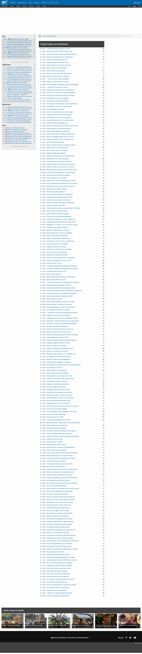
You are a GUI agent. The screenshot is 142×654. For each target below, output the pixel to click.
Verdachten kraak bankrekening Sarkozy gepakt (61, 431)
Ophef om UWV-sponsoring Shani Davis (58, 73)
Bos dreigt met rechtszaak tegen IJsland (58, 546)
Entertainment (22, 3)
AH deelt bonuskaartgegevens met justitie (59, 519)
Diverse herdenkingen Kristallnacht (57, 235)
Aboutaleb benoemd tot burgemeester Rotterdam (61, 323)
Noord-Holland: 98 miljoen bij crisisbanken (59, 491)
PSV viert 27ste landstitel (19, 98)
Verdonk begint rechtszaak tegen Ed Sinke (59, 513)
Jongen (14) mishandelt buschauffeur (57, 384)
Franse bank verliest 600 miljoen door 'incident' (60, 458)
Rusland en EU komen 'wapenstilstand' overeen (61, 180)
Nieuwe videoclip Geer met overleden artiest (60, 120)
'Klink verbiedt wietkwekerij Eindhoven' (58, 131)
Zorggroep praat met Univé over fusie (57, 403)
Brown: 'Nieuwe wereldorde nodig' (56, 211)
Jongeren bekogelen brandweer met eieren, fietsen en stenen (19, 51)
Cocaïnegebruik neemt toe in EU (56, 271)
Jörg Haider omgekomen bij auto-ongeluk (59, 524)
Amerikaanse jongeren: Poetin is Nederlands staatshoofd (63, 290)
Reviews (25, 6)
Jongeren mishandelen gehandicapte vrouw (59, 348)
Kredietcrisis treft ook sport (54, 439)
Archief (44, 6)
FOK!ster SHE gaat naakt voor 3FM (58, 49)
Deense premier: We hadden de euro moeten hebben (62, 488)
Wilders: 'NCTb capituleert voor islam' (57, 532)
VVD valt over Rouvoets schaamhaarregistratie (60, 92)
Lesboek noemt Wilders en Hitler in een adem (60, 301)
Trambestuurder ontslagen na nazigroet (58, 362)
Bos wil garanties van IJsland (55, 552)
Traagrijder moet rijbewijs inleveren (57, 227)
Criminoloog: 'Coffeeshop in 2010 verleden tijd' (60, 219)
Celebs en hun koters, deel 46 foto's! (19, 140)
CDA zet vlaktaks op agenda (55, 109)
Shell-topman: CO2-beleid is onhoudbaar (59, 249)
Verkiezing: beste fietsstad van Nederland (59, 392)
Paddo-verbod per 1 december (55, 205)
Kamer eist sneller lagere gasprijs (56, 409)
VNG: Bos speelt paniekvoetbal (56, 486)
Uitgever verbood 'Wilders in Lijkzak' (57, 81)
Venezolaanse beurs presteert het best (58, 356)
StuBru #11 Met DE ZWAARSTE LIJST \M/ (19, 134)
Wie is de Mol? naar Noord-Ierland (57, 150)
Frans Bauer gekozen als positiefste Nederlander (61, 293)
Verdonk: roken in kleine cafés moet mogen (59, 112)
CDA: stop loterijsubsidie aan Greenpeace (59, 433)
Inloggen (137, 3)
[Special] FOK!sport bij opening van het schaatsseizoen (63, 422)
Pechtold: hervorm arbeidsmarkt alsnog (58, 568)
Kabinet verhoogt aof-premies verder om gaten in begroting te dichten (19, 42)
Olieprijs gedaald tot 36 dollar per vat (57, 62)
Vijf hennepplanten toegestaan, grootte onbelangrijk (62, 84)
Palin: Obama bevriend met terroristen (58, 574)
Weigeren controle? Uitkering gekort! (57, 516)
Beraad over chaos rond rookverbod (57, 158)
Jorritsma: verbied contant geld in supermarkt (60, 202)
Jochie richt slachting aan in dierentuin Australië (61, 585)
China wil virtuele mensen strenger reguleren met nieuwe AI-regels (19, 46)
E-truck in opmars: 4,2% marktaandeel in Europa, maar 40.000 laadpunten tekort (19, 70)
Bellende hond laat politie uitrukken (57, 255)
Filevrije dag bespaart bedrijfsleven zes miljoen (60, 557)
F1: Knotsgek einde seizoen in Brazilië (58, 310)
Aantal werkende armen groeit (55, 71)
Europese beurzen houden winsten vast (58, 505)
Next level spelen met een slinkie (19, 47)
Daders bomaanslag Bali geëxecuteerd (58, 238)
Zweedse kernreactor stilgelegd (56, 428)
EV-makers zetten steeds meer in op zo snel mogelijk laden (19, 54)
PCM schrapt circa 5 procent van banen (58, 65)
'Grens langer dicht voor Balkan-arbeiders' (59, 161)
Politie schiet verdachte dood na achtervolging (60, 172)
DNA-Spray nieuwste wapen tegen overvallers (60, 95)
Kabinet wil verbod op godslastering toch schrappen (62, 334)
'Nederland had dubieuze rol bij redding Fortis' (60, 156)
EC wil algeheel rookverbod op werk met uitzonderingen (63, 365)
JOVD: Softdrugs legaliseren (55, 142)
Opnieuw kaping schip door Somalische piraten (60, 145)
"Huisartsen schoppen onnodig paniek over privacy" (62, 268)
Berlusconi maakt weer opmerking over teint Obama (62, 126)
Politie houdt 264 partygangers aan (57, 123)
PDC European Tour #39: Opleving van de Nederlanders (19, 141)
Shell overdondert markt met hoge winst (58, 332)
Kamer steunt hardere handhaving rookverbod (60, 134)
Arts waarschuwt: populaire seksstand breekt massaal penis (19, 41)
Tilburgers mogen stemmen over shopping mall (60, 354)
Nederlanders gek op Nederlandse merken (59, 197)
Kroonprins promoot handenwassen (57, 494)
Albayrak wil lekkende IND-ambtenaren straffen (60, 288)
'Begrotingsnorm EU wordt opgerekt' (57, 98)
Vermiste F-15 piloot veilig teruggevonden (19, 120)
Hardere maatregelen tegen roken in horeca (59, 136)
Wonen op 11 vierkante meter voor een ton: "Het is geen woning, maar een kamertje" (19, 69)
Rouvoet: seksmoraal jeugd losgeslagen (58, 216)
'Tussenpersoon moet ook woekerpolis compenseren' (62, 541)
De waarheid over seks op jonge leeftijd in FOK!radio (63, 208)
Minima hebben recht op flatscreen (57, 425)
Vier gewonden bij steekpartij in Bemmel (58, 285)
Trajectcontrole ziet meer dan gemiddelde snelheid (62, 318)
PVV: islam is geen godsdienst (55, 191)
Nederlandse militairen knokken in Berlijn (58, 565)
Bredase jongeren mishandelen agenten (58, 128)
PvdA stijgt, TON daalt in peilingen (56, 571)
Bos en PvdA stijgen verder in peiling (57, 510)
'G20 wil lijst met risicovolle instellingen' (58, 175)
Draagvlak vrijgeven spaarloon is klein (58, 343)
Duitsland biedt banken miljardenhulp (57, 508)
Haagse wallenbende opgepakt (55, 153)
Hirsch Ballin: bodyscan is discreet (57, 381)
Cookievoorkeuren (83, 637)
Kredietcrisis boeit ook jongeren (56, 461)
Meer (57, 3)
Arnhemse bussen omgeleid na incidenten (59, 475)
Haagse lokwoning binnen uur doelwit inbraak (60, 90)
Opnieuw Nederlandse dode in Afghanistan (59, 57)
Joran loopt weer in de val (54, 263)
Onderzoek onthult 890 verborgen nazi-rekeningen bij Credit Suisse (19, 58)
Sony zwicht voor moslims (54, 442)
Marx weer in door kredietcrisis (55, 466)
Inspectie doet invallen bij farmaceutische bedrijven (62, 453)
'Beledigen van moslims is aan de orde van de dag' (62, 224)
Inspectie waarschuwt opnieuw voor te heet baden (61, 469)
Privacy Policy (71, 637)
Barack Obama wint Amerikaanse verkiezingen (60, 277)
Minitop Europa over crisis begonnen (57, 576)
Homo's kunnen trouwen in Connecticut (58, 200)
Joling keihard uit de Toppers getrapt (57, 213)
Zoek (140, 6)
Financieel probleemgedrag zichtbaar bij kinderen (61, 340)
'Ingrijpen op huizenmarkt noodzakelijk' (58, 315)
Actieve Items (4, 6)
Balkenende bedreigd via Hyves (56, 279)
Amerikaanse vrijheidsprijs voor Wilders (58, 420)
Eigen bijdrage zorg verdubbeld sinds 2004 (59, 296)
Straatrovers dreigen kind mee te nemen (58, 260)
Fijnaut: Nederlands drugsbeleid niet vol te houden (61, 183)
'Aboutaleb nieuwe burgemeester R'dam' (60, 464)
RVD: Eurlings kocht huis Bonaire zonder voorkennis (62, 406)
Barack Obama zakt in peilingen (56, 450)
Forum (128, 6)
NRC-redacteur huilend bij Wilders (58, 79)
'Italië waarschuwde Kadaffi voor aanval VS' (59, 329)
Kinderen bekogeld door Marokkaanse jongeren (62, 266)
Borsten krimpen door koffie (54, 417)
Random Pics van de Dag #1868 (19, 39)
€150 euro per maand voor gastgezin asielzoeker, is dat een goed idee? (19, 72)
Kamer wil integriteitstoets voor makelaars (59, 543)
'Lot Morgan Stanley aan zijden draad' (58, 527)
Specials (38, 6)
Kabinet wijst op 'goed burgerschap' (57, 147)
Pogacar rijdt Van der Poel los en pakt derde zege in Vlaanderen (19, 96)
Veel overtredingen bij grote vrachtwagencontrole (61, 54)
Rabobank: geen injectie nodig (55, 444)
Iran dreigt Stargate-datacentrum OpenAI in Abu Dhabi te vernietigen (19, 44)
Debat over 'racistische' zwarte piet (57, 351)
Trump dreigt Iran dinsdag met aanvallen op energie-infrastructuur (19, 49)
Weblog (134, 6)
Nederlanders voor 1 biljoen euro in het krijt (59, 502)
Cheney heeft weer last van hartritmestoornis (60, 472)
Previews (31, 6)
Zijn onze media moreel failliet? (19, 131)
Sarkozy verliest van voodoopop (56, 345)
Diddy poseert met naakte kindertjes (57, 373)
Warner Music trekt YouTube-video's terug (59, 51)
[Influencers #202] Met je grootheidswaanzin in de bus (19, 136)
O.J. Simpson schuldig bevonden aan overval (60, 579)
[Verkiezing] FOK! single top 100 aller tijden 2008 (61, 169)
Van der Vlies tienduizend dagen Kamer (58, 400)
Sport (30, 3)
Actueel (13, 3)
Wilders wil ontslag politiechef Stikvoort (59, 593)
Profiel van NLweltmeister (49, 36)
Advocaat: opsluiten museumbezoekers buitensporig (62, 436)
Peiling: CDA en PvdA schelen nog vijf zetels (60, 378)
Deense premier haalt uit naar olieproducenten (60, 164)
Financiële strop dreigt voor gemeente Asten (60, 521)
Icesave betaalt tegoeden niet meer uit (58, 554)
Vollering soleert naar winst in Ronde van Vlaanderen (19, 91)
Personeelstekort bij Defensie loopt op (58, 480)
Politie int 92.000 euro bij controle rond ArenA (60, 167)
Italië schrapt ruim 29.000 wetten (56, 68)
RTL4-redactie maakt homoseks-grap (57, 587)
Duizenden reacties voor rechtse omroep (58, 114)
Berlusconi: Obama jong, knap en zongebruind (60, 257)
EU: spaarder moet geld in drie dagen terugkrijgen (61, 483)
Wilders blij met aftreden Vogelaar (56, 189)
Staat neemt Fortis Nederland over (57, 582)
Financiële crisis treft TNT (54, 367)
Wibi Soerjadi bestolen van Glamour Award (59, 455)
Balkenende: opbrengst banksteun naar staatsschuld (62, 321)
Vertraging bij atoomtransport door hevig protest (61, 222)
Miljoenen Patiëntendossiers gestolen (57, 230)
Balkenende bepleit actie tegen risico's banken (60, 307)
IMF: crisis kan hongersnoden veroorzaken (59, 563)
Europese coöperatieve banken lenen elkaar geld (61, 477)
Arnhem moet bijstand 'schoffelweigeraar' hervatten (62, 549)
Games (37, 3)
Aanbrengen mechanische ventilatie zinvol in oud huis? (19, 138)
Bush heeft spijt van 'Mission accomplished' (59, 194)
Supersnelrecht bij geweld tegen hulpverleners (60, 530)
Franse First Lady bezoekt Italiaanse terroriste (60, 499)
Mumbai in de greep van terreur (57, 87)
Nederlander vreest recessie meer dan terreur (60, 186)
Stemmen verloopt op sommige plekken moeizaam (63, 282)
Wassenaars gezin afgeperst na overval (19, 133)
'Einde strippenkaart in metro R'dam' (57, 337)
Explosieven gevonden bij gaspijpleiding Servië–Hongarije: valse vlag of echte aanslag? (19, 93)
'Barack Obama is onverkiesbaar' (56, 370)
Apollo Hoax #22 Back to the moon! (19, 129)
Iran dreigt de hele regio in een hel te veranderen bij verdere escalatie (19, 114)
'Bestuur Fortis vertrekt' (53, 274)
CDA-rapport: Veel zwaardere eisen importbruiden (61, 104)
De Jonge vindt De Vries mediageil (57, 244)
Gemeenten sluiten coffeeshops (56, 414)
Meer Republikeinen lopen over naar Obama (60, 398)
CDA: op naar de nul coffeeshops (56, 252)
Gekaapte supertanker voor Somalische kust (60, 139)
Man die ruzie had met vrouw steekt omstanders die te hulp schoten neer (19, 86)
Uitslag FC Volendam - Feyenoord (19, 94)
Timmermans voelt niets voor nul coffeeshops (60, 241)
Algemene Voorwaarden (58, 637)
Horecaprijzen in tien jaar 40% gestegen (58, 117)
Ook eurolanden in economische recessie (59, 304)
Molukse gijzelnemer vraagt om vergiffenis (59, 233)
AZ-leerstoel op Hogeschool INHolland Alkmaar (60, 535)
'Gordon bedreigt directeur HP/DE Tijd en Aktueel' (61, 560)
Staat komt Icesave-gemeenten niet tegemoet (60, 497)
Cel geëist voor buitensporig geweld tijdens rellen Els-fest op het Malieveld (19, 67)
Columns (18, 6)
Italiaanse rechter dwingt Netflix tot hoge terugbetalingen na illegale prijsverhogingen (19, 56)
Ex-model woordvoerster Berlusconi (57, 326)
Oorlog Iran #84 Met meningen (19, 128)
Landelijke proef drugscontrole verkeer (58, 389)
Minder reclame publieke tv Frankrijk (57, 76)
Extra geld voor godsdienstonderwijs (57, 101)
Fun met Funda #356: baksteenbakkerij (19, 100)
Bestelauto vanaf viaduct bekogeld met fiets (59, 538)
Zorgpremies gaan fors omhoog (56, 246)
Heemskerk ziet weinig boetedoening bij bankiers (62, 312)
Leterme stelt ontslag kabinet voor (56, 59)
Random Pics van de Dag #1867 (19, 53)
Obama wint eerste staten (54, 299)
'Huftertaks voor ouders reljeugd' (56, 590)
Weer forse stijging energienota (56, 387)
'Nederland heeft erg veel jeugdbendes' (58, 359)
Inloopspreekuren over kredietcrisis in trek (59, 376)
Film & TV (45, 3)
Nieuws (12, 6)
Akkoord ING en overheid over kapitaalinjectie (60, 447)
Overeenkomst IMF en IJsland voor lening (59, 395)
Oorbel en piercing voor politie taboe (57, 596)
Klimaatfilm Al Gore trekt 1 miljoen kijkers (59, 106)
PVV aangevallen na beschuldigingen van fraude (61, 411)
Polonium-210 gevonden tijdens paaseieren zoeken (19, 143)
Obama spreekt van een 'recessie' (56, 178)
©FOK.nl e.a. (138, 643)
